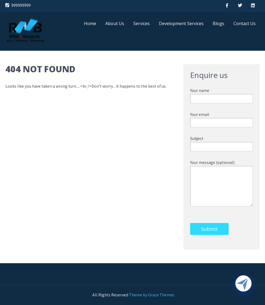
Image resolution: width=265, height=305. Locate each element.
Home (90, 23)
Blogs (218, 23)
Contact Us (244, 23)
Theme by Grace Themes (152, 295)
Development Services (181, 23)
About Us (114, 23)
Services (141, 23)
